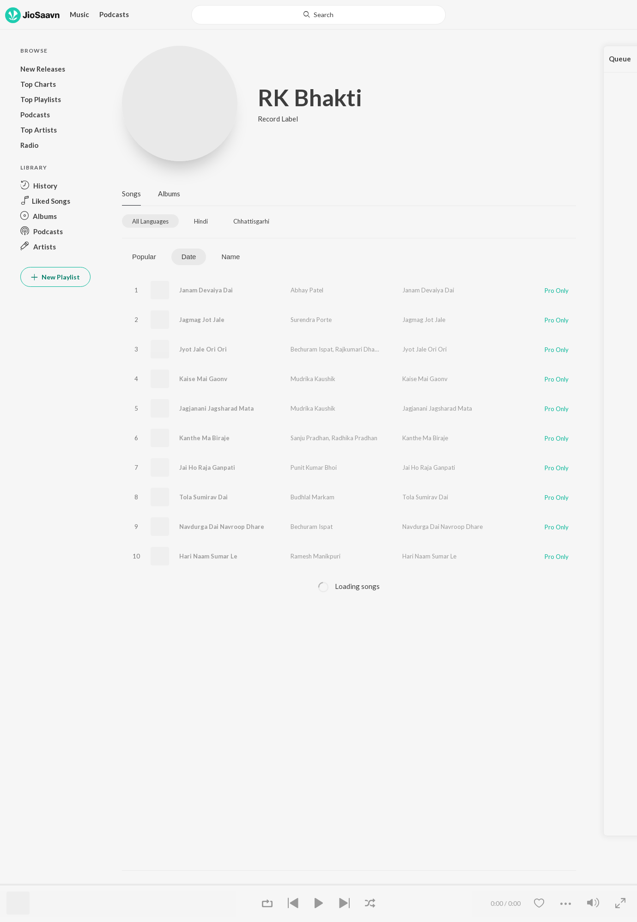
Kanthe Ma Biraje (204, 438)
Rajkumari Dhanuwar (363, 349)
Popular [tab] (144, 257)
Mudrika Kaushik (313, 378)
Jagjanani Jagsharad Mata (216, 408)
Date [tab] (189, 257)
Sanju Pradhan (310, 438)
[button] (55, 185)
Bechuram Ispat (312, 349)
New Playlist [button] (55, 277)
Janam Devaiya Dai (206, 290)
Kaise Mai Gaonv (203, 378)
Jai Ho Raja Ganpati (207, 467)
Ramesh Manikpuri (315, 556)
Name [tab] (230, 257)
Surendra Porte (311, 319)
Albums (169, 193)
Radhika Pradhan (354, 438)
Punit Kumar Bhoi (314, 467)
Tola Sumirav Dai (203, 497)
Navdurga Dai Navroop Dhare (221, 526)
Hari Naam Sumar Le (208, 556)
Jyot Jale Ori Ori (203, 349)
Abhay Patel (307, 290)
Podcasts (114, 14)
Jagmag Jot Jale (201, 319)
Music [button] (79, 14)
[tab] (150, 221)
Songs (131, 193)
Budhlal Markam (312, 497)
